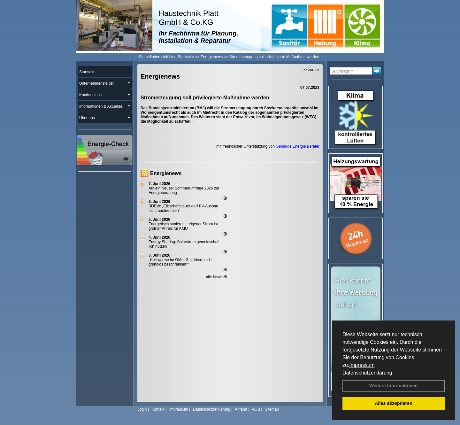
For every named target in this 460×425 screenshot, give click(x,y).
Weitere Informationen (393, 385)
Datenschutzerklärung (367, 372)
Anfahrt (241, 409)
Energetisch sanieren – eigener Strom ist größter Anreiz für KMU (183, 226)
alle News (216, 277)
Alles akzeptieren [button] (393, 403)
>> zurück (311, 69)
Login (142, 409)
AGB (256, 409)
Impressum (361, 365)
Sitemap (272, 409)
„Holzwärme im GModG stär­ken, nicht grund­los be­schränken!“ (180, 262)
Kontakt (158, 409)
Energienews (166, 173)
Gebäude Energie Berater (297, 146)
